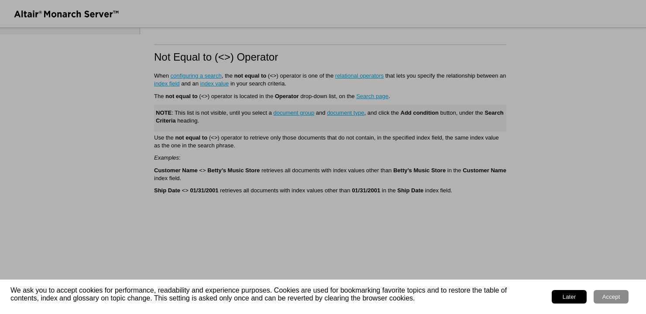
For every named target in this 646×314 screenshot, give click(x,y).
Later (569, 297)
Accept (611, 297)
